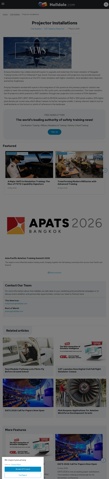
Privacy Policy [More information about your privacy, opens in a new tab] (16, 472)
